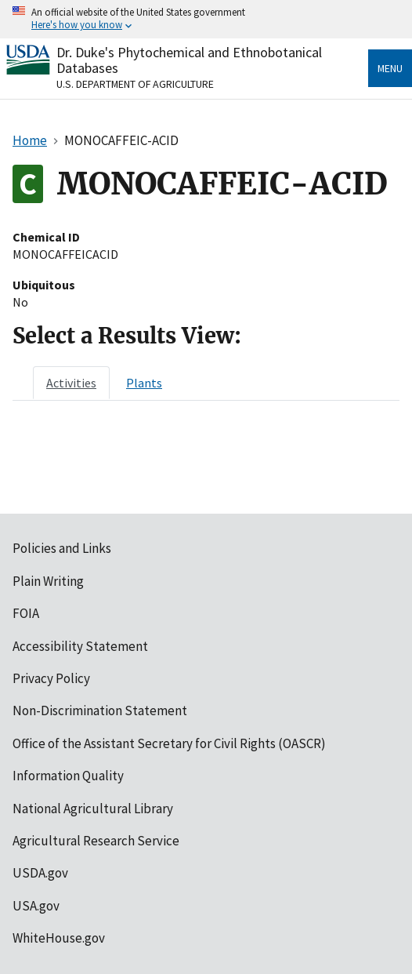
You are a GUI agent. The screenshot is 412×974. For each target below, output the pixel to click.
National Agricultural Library (93, 808)
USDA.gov (40, 872)
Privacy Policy (51, 678)
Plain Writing (48, 581)
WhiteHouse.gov (59, 938)
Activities (71, 383)
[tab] (71, 383)
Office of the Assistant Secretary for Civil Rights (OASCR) (169, 743)
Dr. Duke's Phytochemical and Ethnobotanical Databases (189, 60)
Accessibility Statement (80, 646)
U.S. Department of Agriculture (135, 84)
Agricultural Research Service (96, 840)
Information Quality (68, 775)
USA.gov (36, 905)
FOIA (26, 613)
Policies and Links (62, 548)
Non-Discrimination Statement (100, 710)
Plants (144, 383)
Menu (390, 68)
